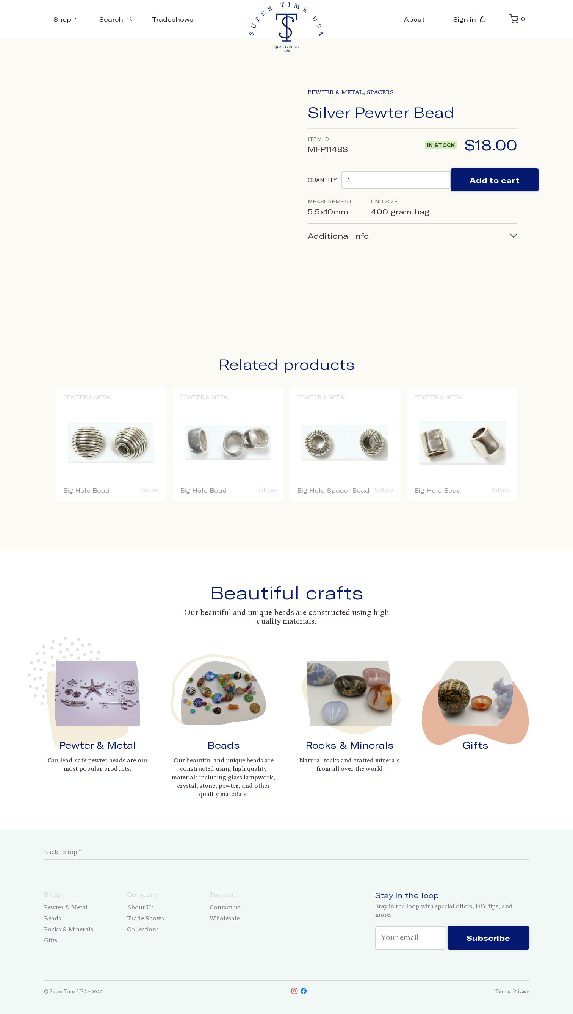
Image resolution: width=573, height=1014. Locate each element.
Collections (143, 929)
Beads (223, 745)
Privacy (521, 991)
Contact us (225, 907)
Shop (66, 19)
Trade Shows (145, 918)
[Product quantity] (396, 180)
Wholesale (225, 918)
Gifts (475, 745)
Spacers (380, 92)
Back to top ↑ (62, 852)
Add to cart (495, 180)
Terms (502, 991)
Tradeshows (172, 19)
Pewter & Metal (335, 92)
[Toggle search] (116, 19)
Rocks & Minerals (349, 745)
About (414, 19)
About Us (140, 907)
